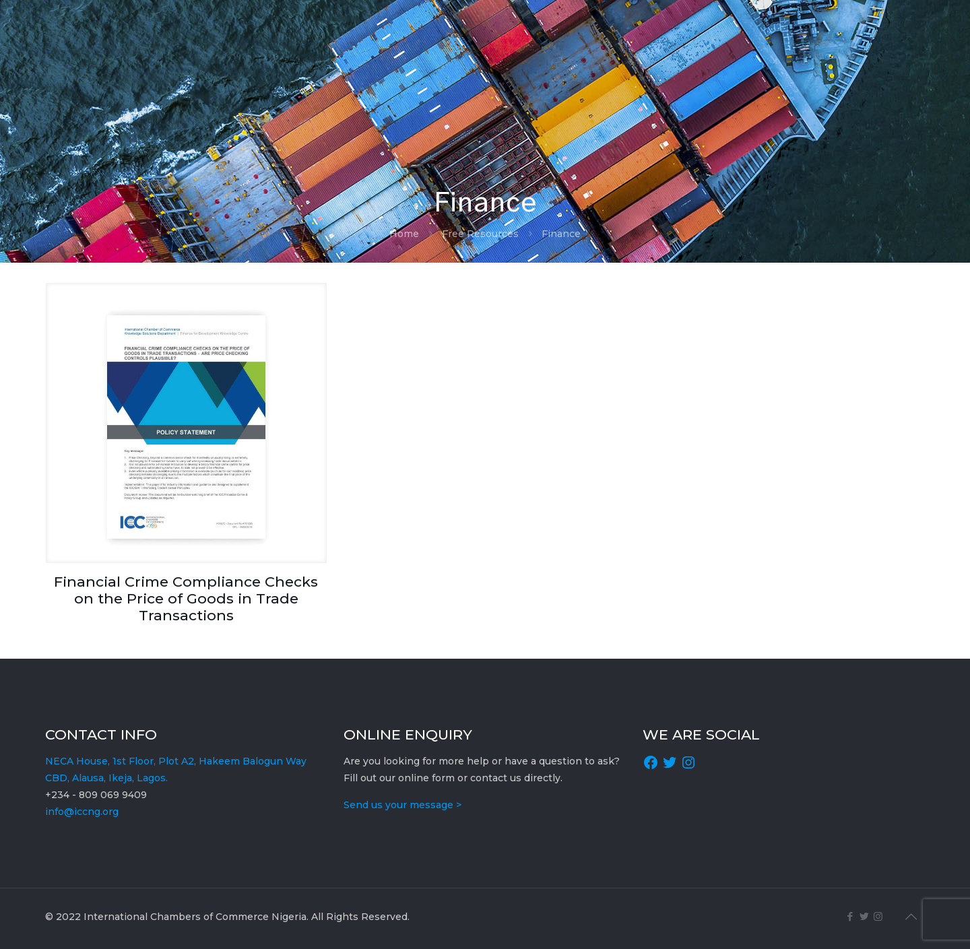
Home (404, 234)
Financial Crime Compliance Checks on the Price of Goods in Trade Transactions (186, 598)
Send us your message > (402, 805)
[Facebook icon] (850, 916)
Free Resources (480, 234)
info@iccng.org (82, 812)
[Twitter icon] (864, 916)
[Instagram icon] (878, 916)
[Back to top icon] (911, 917)
